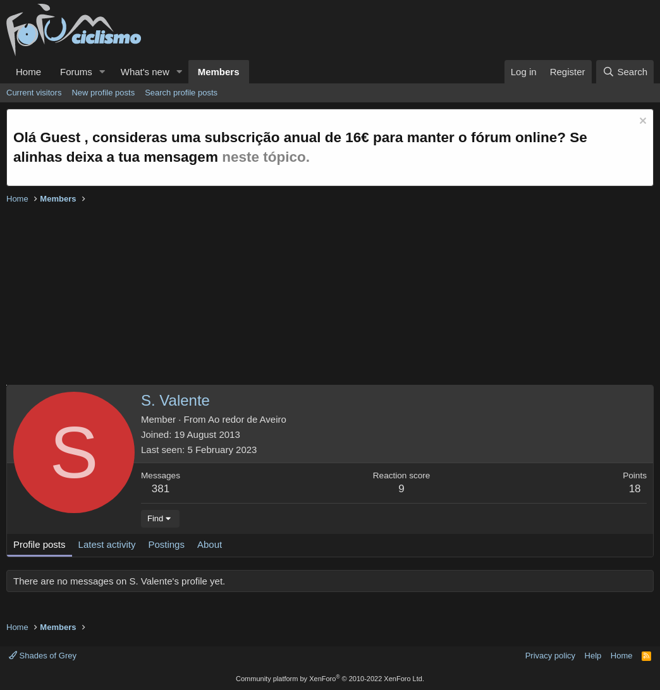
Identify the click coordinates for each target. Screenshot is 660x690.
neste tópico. (266, 157)
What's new (145, 71)
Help (593, 655)
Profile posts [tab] (39, 544)
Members (219, 71)
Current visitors (33, 92)
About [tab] (209, 544)
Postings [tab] (166, 544)
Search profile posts (181, 92)
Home (28, 71)
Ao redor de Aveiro (247, 419)
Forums (76, 71)
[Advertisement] (330, 296)
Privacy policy (550, 655)
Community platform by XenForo (330, 678)
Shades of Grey (42, 655)
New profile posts (103, 92)
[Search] (625, 71)
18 (635, 489)
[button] (102, 71)
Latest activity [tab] (107, 544)
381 (160, 489)
